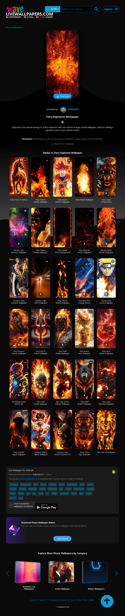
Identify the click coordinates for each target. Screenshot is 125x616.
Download (62, 96)
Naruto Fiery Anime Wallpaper (106, 302)
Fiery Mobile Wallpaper (84, 200)
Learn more (62, 538)
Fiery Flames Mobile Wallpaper (40, 201)
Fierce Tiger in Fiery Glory (106, 201)
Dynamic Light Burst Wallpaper (40, 302)
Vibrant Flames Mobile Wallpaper (106, 251)
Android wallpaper (27, 478)
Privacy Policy (75, 600)
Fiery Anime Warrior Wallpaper (62, 201)
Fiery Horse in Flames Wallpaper (19, 352)
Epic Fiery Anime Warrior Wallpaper (62, 403)
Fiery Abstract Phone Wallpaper (84, 251)
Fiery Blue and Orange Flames (84, 302)
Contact (34, 600)
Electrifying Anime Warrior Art (19, 403)
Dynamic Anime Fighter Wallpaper (41, 453)
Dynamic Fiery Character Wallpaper (19, 302)
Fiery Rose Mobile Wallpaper (106, 352)
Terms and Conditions (58, 600)
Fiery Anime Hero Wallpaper (84, 352)
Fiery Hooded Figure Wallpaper (18, 453)
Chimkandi (69, 109)
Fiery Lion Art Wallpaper (106, 452)
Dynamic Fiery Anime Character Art (63, 453)
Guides (91, 600)
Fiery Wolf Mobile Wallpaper (84, 403)
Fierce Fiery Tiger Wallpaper (84, 453)
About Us (43, 600)
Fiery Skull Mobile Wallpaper (62, 352)
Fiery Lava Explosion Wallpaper (106, 403)
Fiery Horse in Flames (18, 200)
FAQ (85, 600)
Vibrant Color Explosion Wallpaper (19, 251)
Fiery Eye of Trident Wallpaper (41, 352)
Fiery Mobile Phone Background (62, 251)
